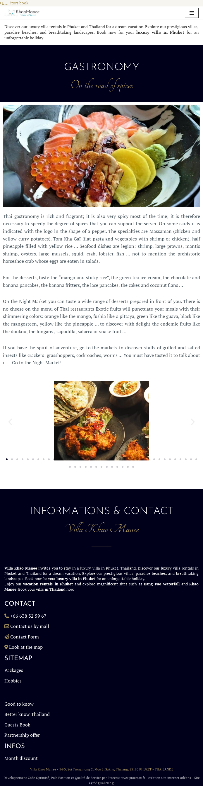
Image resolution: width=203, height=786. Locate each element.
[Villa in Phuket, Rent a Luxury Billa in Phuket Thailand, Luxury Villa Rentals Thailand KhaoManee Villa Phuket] (21, 13)
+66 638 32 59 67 (28, 616)
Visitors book (16, 3)
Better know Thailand (27, 714)
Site (197, 778)
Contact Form (24, 636)
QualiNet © (106, 783)
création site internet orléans (169, 778)
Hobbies (13, 680)
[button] (10, 422)
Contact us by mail (29, 626)
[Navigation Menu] (192, 13)
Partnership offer (22, 735)
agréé (93, 783)
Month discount (21, 758)
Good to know (19, 704)
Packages (13, 670)
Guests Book (17, 724)
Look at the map (26, 647)
